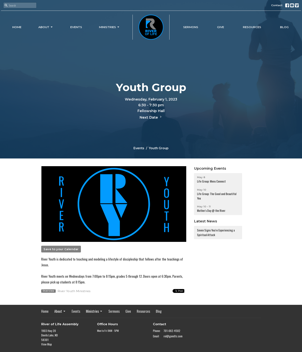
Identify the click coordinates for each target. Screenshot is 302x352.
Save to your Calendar (61, 249)
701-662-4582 (172, 331)
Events (76, 27)
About (45, 27)
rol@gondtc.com (173, 336)
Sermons (190, 27)
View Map (46, 344)
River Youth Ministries (74, 291)
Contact (277, 5)
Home (16, 27)
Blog (284, 27)
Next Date (151, 117)
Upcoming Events (210, 168)
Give (220, 27)
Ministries (109, 27)
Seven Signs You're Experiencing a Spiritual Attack (216, 232)
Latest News (205, 221)
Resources (252, 27)
